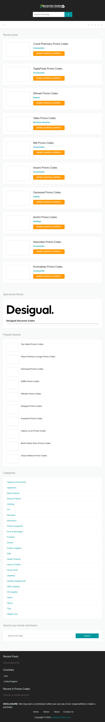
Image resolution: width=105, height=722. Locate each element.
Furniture (11, 537)
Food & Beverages (15, 532)
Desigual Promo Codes (31, 406)
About (56, 712)
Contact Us (68, 712)
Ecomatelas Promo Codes (48, 266)
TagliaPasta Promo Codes (47, 68)
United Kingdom (10, 681)
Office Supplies (13, 587)
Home (36, 712)
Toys (9, 608)
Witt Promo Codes (43, 143)
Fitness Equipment (15, 526)
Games (10, 543)
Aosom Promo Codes (45, 167)
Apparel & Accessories (16, 482)
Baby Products (13, 493)
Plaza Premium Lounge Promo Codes (38, 356)
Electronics (11, 521)
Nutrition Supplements (16, 581)
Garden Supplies (14, 548)
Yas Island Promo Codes (32, 344)
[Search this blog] (41, 635)
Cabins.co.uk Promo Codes (33, 431)
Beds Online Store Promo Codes (36, 443)
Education (11, 515)
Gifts (9, 553)
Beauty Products (14, 499)
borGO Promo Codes (45, 217)
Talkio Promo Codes (44, 118)
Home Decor (12, 570)
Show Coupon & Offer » (48, 53)
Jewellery (11, 576)
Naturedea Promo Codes (47, 242)
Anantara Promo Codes (31, 418)
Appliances (11, 488)
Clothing (10, 504)
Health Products (14, 559)
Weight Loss (12, 614)
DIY (8, 510)
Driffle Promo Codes (30, 381)
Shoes (9, 597)
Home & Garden (14, 564)
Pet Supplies (12, 592)
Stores (46, 712)
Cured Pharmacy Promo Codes (50, 44)
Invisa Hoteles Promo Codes (34, 455)
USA (6, 676)
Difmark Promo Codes (45, 93)
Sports (10, 603)
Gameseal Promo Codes (47, 192)
